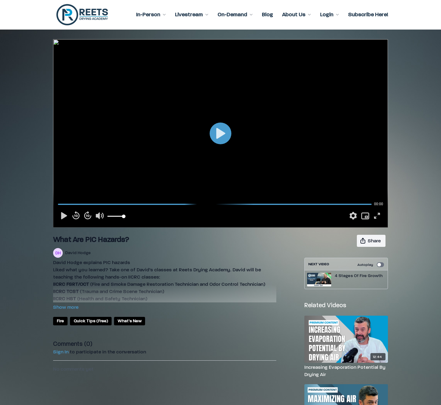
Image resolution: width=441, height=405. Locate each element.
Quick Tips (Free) (91, 321)
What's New (129, 321)
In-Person (151, 14)
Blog (267, 14)
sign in (60, 352)
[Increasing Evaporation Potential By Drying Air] (346, 371)
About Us (296, 14)
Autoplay (370, 264)
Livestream (191, 14)
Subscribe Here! (368, 14)
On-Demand (235, 14)
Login (329, 14)
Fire (60, 321)
